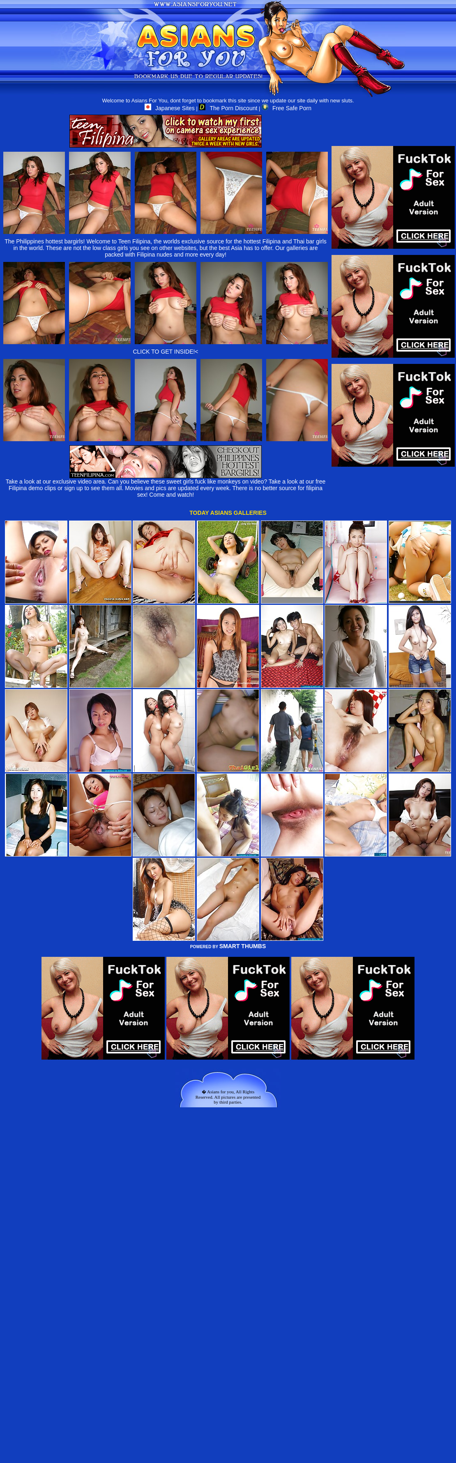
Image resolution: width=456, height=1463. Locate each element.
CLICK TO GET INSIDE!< (165, 351)
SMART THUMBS (242, 946)
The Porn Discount (228, 108)
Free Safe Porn (286, 108)
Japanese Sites (170, 108)
